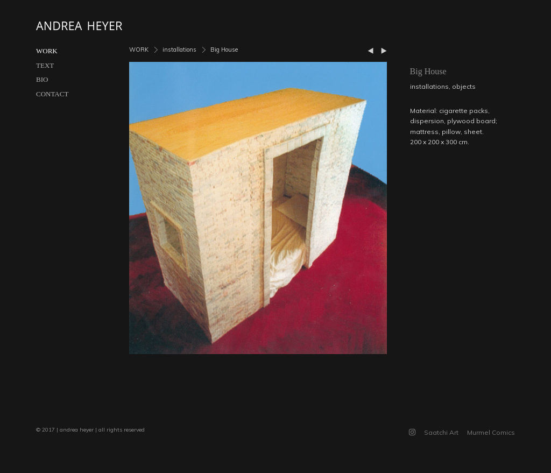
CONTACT (52, 94)
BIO (42, 79)
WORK (47, 51)
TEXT (45, 65)
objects (464, 86)
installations (179, 49)
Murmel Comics (491, 432)
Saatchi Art (441, 432)
